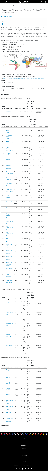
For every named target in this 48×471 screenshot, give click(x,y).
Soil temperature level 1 (9, 221)
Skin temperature (9, 172)
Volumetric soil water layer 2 (9, 252)
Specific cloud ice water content (9, 408)
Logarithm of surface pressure (9, 420)
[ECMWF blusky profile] (19, 469)
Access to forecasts (41, 5)
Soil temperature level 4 (9, 239)
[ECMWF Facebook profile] (22, 469)
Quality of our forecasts (18, 5)
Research (24, 448)
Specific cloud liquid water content (9, 401)
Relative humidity (8, 335)
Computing (24, 445)
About (24, 438)
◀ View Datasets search (6, 16)
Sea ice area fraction (9, 184)
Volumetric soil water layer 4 (9, 264)
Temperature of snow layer (9, 215)
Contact (33, 465)
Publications (24, 455)
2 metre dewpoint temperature (9, 148)
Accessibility (16, 465)
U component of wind (9, 313)
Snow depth (9, 202)
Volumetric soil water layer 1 (9, 245)
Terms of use (27, 465)
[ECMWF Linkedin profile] (16, 469)
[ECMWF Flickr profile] (25, 469)
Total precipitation (9, 275)
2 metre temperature (9, 142)
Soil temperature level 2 (9, 227)
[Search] (42, 1)
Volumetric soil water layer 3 (9, 258)
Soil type (8, 111)
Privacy (21, 465)
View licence (6, 24)
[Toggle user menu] (45, 1)
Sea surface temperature (9, 190)
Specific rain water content (10, 413)
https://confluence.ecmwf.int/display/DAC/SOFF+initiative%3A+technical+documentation (24, 78)
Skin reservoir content (8, 179)
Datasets (9, 5)
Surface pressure (8, 160)
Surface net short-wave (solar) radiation (9, 283)
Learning (24, 452)
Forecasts (24, 442)
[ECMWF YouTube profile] (31, 469)
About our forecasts (30, 5)
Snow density (8, 196)
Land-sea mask (8, 154)
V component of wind (9, 324)
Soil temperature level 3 (9, 233)
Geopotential (9, 268)
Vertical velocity (8, 389)
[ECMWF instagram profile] (28, 469)
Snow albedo (9, 208)
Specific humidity (8, 395)
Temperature (9, 302)
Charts (3, 5)
